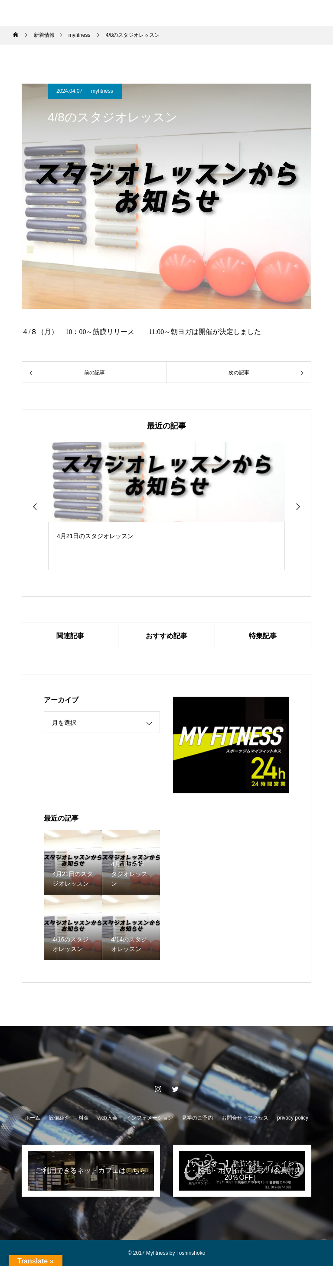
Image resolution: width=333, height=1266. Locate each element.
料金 (83, 1118)
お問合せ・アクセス (245, 1118)
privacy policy (292, 1118)
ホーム (32, 1118)
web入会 (108, 1118)
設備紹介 (59, 1118)
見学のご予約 (197, 1118)
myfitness (102, 91)
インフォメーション (149, 1118)
